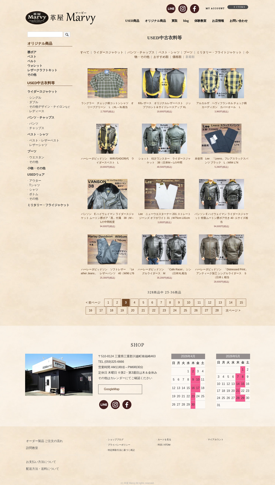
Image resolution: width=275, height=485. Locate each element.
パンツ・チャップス (40, 117)
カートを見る (164, 439)
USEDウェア (36, 174)
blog (186, 20)
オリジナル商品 (155, 20)
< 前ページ (93, 302)
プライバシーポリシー (119, 444)
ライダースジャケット (42, 91)
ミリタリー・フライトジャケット (219, 52)
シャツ (33, 189)
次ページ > (233, 310)
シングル (35, 97)
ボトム (33, 194)
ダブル (33, 102)
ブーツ (31, 151)
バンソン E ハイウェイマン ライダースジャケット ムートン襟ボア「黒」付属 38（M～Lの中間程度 (107, 217)
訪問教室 (32, 447)
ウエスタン (36, 157)
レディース (36, 111)
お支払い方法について (41, 461)
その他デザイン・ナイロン (49, 106)
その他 (31, 74)
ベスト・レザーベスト (44, 140)
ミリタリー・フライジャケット (48, 205)
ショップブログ (116, 439)
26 (196, 310)
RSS (160, 444)
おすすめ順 (161, 56)
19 (122, 310)
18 (111, 310)
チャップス (36, 128)
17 (101, 310)
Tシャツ (34, 185)
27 (206, 310)
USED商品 (132, 20)
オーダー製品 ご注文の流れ (44, 441)
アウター (35, 180)
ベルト (31, 61)
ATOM (167, 444)
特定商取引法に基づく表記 (121, 450)
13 (220, 302)
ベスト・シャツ (37, 134)
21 (143, 310)
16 (90, 310)
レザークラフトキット (42, 70)
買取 (175, 20)
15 (241, 302)
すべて (85, 52)
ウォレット (34, 65)
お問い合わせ (239, 20)
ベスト (31, 56)
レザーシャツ (38, 145)
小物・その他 (36, 168)
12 (209, 302)
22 (153, 310)
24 (175, 310)
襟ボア (31, 52)
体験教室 (200, 20)
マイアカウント (215, 439)
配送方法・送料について (42, 468)
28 (217, 310)
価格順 (176, 56)
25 (185, 310)
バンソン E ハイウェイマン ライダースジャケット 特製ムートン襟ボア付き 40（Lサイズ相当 (221, 217)
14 (230, 302)
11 (199, 302)
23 (164, 310)
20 (132, 310)
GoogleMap (112, 389)
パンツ (33, 123)
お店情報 (218, 20)
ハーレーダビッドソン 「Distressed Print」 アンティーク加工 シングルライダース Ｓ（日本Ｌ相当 (222, 273)
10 (188, 302)
